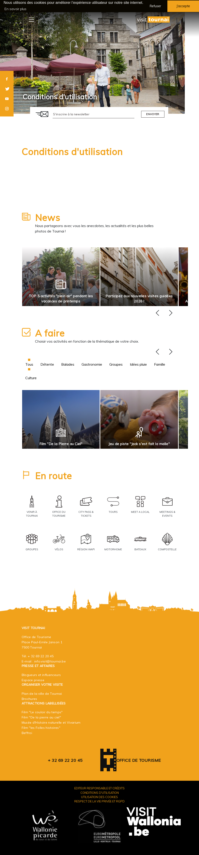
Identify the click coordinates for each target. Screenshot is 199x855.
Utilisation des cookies (99, 797)
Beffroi (27, 733)
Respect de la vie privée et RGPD (99, 801)
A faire (50, 333)
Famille (159, 364)
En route (53, 475)
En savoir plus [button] (15, 9)
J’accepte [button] (183, 6)
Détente (47, 364)
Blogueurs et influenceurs (41, 675)
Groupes (116, 364)
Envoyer (152, 114)
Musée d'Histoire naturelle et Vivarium (51, 722)
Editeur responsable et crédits (99, 788)
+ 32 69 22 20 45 (41, 656)
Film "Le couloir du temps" (42, 712)
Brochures (29, 699)
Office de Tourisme (139, 760)
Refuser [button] (155, 6)
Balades (67, 364)
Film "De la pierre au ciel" (41, 717)
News (47, 217)
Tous (29, 364)
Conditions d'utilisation (72, 151)
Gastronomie (92, 364)
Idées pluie (138, 364)
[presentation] (157, 313)
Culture (31, 377)
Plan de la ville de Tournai (42, 693)
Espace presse (33, 680)
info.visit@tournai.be (50, 661)
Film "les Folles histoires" (41, 728)
